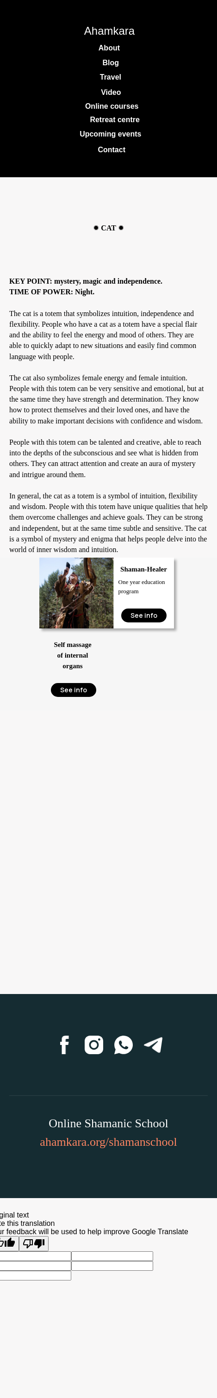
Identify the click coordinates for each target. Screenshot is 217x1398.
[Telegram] (153, 1044)
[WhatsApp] (123, 1044)
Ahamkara (109, 31)
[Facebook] (64, 1044)
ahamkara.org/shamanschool (108, 1142)
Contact (111, 150)
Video (111, 92)
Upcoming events (110, 134)
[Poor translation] (34, 1243)
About (109, 48)
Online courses (112, 106)
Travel (110, 77)
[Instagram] (93, 1044)
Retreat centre (115, 120)
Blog (110, 63)
